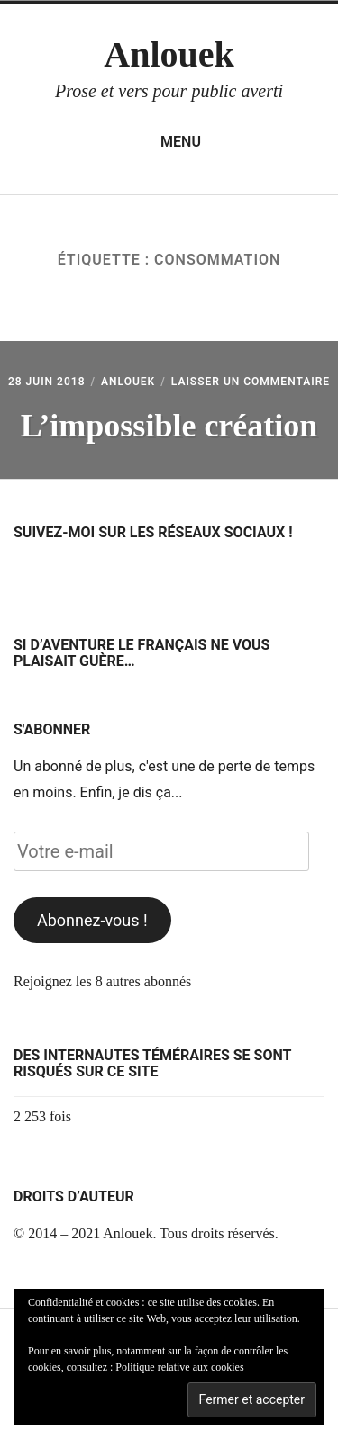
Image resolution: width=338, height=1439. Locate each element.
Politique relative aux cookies (179, 1367)
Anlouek (169, 54)
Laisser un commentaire (250, 381)
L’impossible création (169, 426)
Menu (169, 142)
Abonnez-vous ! (92, 920)
